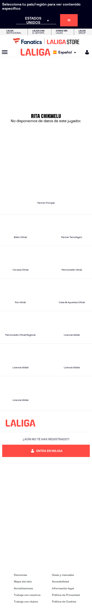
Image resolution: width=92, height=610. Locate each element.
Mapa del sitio (23, 581)
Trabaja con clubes (26, 601)
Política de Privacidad (66, 594)
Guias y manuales (63, 574)
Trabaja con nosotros (27, 594)
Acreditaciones (23, 588)
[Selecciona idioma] (65, 52)
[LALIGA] (35, 52)
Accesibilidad (60, 581)
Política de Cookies (64, 601)
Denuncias (20, 574)
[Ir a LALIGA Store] (46, 41)
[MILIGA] (85, 52)
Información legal (63, 588)
